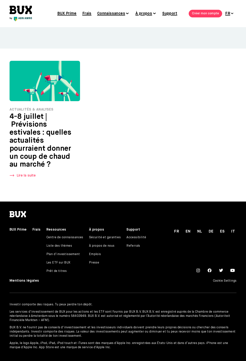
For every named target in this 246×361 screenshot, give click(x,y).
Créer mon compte (205, 13)
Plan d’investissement (63, 254)
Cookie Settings (224, 280)
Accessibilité (136, 237)
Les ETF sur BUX (58, 262)
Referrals (133, 245)
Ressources (56, 229)
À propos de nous (101, 245)
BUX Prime (67, 13)
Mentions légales (24, 280)
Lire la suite (26, 175)
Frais (86, 13)
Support (169, 13)
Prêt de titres (56, 271)
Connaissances (111, 13)
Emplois (95, 254)
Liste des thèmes (59, 245)
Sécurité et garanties (105, 237)
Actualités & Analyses (31, 109)
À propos (143, 13)
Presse (94, 262)
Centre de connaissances (64, 237)
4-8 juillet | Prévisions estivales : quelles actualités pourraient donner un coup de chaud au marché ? (40, 140)
